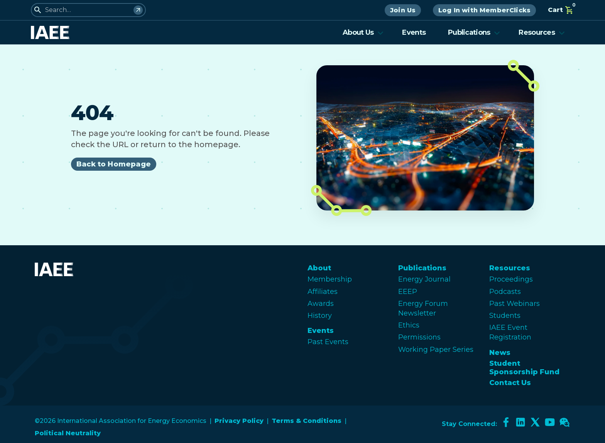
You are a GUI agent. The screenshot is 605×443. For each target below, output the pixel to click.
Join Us (403, 10)
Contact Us (510, 383)
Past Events (328, 342)
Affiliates (323, 291)
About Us (363, 32)
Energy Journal (424, 279)
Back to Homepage (113, 164)
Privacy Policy (239, 420)
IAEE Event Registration (510, 332)
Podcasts (505, 291)
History (320, 315)
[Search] (138, 10)
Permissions (419, 337)
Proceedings (511, 279)
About (319, 268)
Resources (542, 32)
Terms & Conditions (306, 420)
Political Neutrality (68, 433)
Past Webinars (514, 303)
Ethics (408, 325)
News (499, 352)
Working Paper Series (435, 349)
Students (505, 315)
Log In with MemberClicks (484, 10)
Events (414, 32)
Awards (321, 303)
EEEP (407, 291)
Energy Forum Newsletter (423, 308)
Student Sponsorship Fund (524, 367)
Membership (330, 279)
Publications (474, 32)
